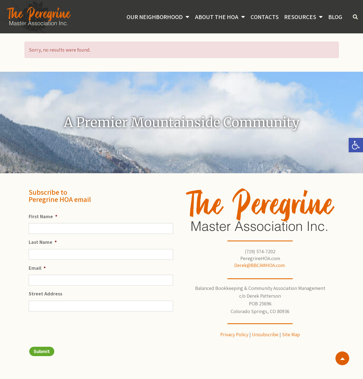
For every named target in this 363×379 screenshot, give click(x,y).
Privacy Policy (234, 334)
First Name (43, 216)
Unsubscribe (265, 334)
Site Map (291, 334)
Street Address (45, 293)
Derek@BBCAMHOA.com (260, 265)
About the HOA (220, 17)
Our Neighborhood (158, 17)
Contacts (265, 17)
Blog (335, 17)
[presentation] (70, 326)
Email (37, 268)
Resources (303, 17)
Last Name (43, 242)
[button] (356, 145)
